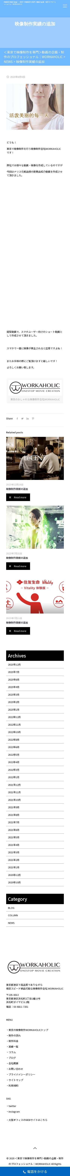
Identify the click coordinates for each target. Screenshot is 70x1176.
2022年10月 (14, 732)
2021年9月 (13, 807)
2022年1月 (13, 777)
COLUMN (13, 915)
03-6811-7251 (20, 1006)
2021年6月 (13, 830)
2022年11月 (14, 724)
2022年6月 (13, 747)
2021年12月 (14, 784)
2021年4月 (13, 845)
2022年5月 (13, 754)
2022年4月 (13, 762)
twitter (12, 1106)
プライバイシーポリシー (22, 1074)
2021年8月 (13, 815)
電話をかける (35, 1172)
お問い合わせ (16, 1069)
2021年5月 (13, 837)
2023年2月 (13, 702)
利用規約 (13, 1085)
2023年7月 (13, 672)
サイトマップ (16, 1080)
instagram (14, 1111)
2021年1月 (13, 867)
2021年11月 (14, 792)
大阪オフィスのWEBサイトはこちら (28, 1120)
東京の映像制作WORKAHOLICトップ (28, 1030)
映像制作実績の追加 (17, 489)
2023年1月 (13, 709)
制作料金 (13, 1041)
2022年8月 (13, 739)
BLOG (11, 908)
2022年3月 (13, 769)
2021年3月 (13, 852)
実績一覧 (13, 1046)
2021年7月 (13, 822)
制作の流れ (15, 1035)
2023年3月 (13, 694)
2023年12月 (14, 664)
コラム (12, 1052)
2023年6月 (13, 679)
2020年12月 (14, 875)
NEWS (11, 923)
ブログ (12, 1057)
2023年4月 (13, 687)
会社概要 (13, 1063)
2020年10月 (14, 882)
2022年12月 (14, 717)
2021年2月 (13, 860)
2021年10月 (14, 800)
